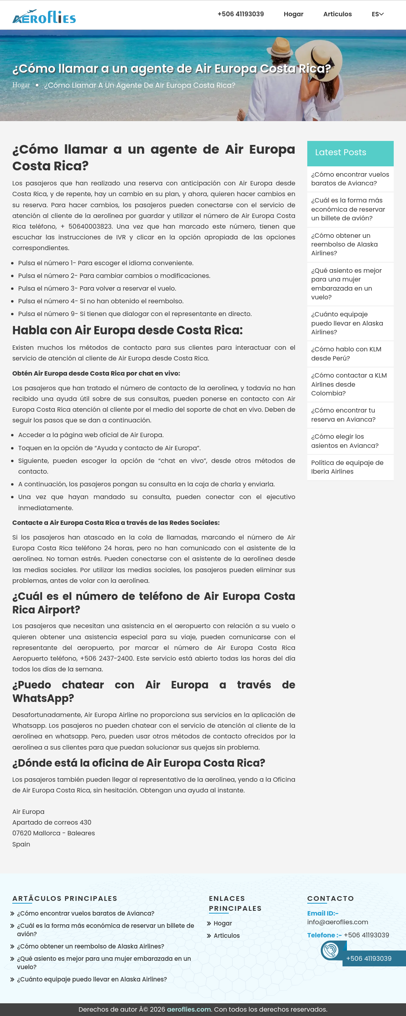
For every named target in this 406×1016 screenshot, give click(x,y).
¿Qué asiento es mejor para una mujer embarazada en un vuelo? (104, 962)
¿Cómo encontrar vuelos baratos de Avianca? (86, 913)
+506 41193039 (366, 935)
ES (378, 14)
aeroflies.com (189, 1009)
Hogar (294, 14)
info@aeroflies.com (337, 922)
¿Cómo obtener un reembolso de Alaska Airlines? (90, 946)
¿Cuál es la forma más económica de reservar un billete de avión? (105, 930)
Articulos (338, 14)
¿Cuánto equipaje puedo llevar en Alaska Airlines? (92, 979)
